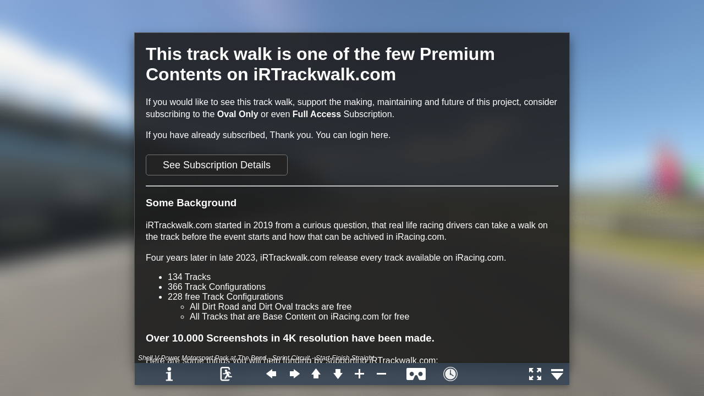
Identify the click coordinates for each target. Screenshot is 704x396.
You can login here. (353, 135)
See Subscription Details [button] (217, 165)
